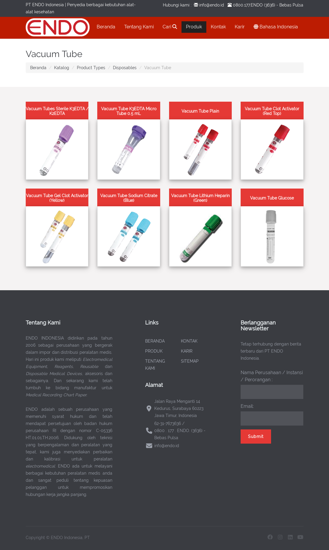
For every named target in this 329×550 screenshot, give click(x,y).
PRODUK (154, 351)
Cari (170, 27)
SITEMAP (190, 361)
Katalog (61, 67)
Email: (247, 406)
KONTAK (189, 341)
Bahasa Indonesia (276, 27)
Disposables (125, 67)
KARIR (186, 351)
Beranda (106, 27)
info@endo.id (211, 5)
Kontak (218, 27)
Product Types (91, 67)
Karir (240, 27)
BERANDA (155, 341)
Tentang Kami (139, 27)
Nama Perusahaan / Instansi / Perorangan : (272, 376)
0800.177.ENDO (248, 5)
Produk (194, 27)
